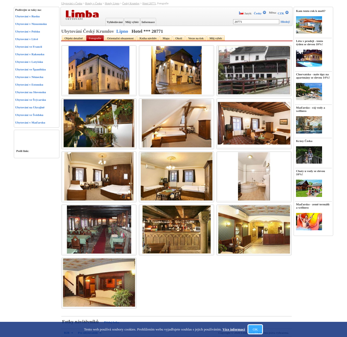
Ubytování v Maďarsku (30, 122)
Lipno (122, 31)
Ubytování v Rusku (27, 16)
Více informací (234, 329)
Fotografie (95, 38)
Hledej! (285, 21)
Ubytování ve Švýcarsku (30, 99)
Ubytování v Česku (71, 3)
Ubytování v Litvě (26, 39)
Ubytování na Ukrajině (29, 107)
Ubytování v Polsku (27, 31)
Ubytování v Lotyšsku (29, 61)
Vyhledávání (115, 22)
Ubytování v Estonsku (29, 84)
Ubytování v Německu (29, 77)
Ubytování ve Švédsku (29, 114)
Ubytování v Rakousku (29, 54)
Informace (148, 22)
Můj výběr (132, 22)
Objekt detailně (74, 38)
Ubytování (75, 19)
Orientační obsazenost (120, 38)
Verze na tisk (196, 38)
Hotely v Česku (93, 3)
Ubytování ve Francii (28, 46)
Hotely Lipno (112, 3)
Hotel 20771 (149, 3)
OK (255, 329)
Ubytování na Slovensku (30, 92)
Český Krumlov (131, 3)
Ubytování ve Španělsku (30, 69)
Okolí (178, 38)
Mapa (166, 38)
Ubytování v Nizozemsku (31, 23)
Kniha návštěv (148, 38)
